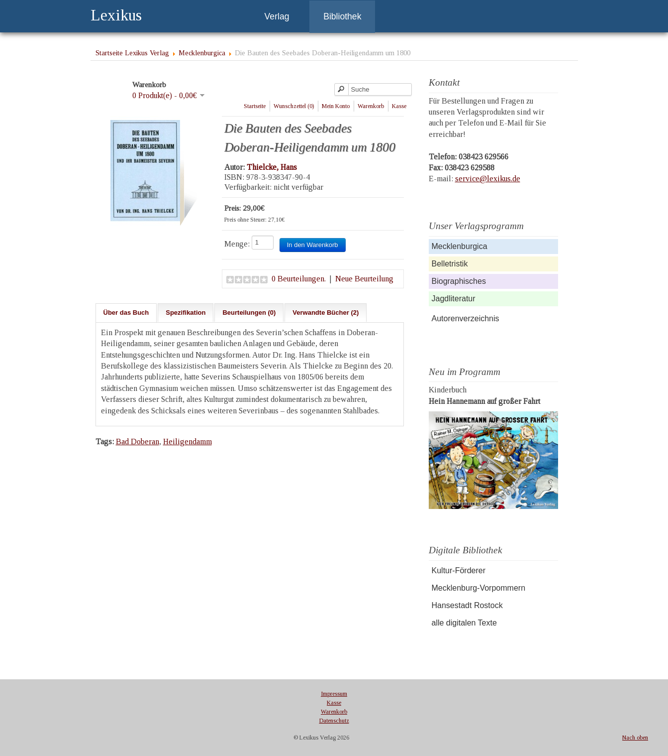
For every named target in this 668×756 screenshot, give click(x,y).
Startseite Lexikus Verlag (132, 53)
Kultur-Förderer (458, 570)
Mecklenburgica (202, 53)
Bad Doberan (137, 441)
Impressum (334, 693)
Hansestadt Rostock (467, 605)
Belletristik (450, 263)
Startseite (255, 106)
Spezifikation (185, 312)
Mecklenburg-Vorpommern (479, 588)
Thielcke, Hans (272, 167)
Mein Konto (336, 106)
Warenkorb (371, 106)
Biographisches (459, 281)
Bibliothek (342, 16)
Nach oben (635, 737)
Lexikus (116, 15)
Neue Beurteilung (364, 278)
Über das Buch (126, 312)
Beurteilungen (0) (249, 312)
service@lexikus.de (487, 178)
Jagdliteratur (454, 298)
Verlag (277, 16)
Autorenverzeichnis (465, 318)
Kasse (399, 106)
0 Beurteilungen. (299, 278)
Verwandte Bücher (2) (325, 312)
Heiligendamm (187, 441)
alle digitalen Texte (464, 623)
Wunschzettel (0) (294, 106)
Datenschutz (334, 720)
